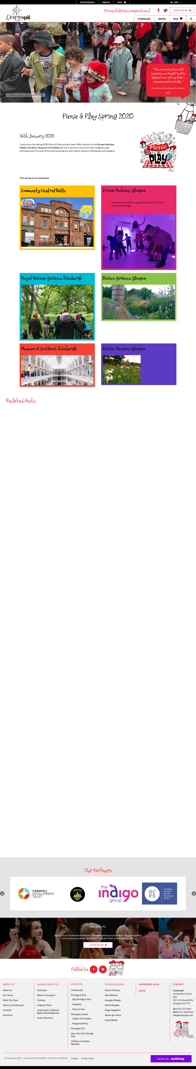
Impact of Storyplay (81, 1018)
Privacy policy (87, 1058)
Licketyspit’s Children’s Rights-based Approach (48, 1011)
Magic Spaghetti (113, 1010)
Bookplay (77, 1004)
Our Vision (8, 995)
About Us (7, 990)
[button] (191, 18)
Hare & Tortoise (112, 990)
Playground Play (80, 1023)
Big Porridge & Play (81, 999)
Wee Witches (111, 995)
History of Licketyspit (13, 1005)
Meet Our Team (10, 1000)
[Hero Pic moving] (57, 198)
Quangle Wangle (113, 1000)
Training (41, 1000)
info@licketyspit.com (183, 1015)
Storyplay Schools (79, 1014)
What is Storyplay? (46, 995)
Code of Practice (45, 1018)
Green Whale (111, 1020)
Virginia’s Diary (44, 1005)
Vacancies (8, 1015)
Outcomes (42, 990)
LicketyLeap (77, 990)
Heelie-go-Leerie (113, 1015)
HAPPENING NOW (149, 984)
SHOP (142, 990)
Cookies (74, 1058)
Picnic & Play (78, 1009)
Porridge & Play (78, 995)
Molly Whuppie (112, 1005)
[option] (36, 893)
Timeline (7, 1010)
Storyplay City (78, 1028)
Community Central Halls (43, 190)
